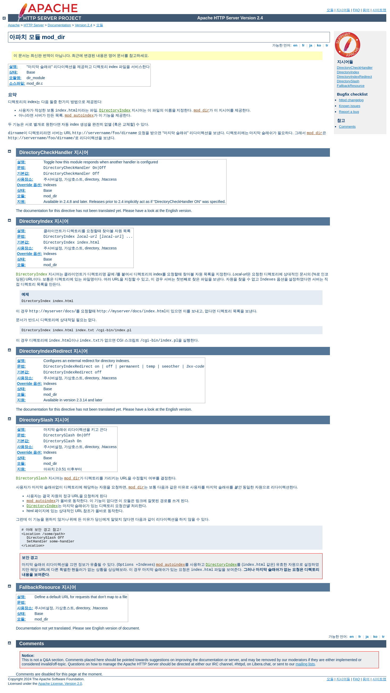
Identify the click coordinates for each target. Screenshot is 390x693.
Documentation (59, 25)
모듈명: (15, 78)
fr (303, 45)
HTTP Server (34, 25)
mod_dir (201, 110)
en (295, 45)
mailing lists (305, 664)
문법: (21, 167)
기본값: (23, 173)
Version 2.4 (83, 25)
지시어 (81, 152)
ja (310, 45)
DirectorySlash (348, 81)
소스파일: (17, 83)
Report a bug (349, 112)
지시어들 (343, 10)
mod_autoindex (79, 115)
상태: (13, 72)
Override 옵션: (29, 185)
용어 (366, 10)
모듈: (21, 196)
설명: (13, 67)
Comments (347, 127)
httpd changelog (351, 100)
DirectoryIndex (115, 110)
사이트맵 (379, 10)
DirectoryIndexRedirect (354, 77)
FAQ (356, 10)
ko (319, 45)
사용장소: (25, 179)
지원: (21, 201)
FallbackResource (350, 86)
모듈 (330, 10)
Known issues (349, 106)
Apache (14, 25)
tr (327, 45)
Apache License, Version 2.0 (60, 684)
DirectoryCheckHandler (354, 68)
